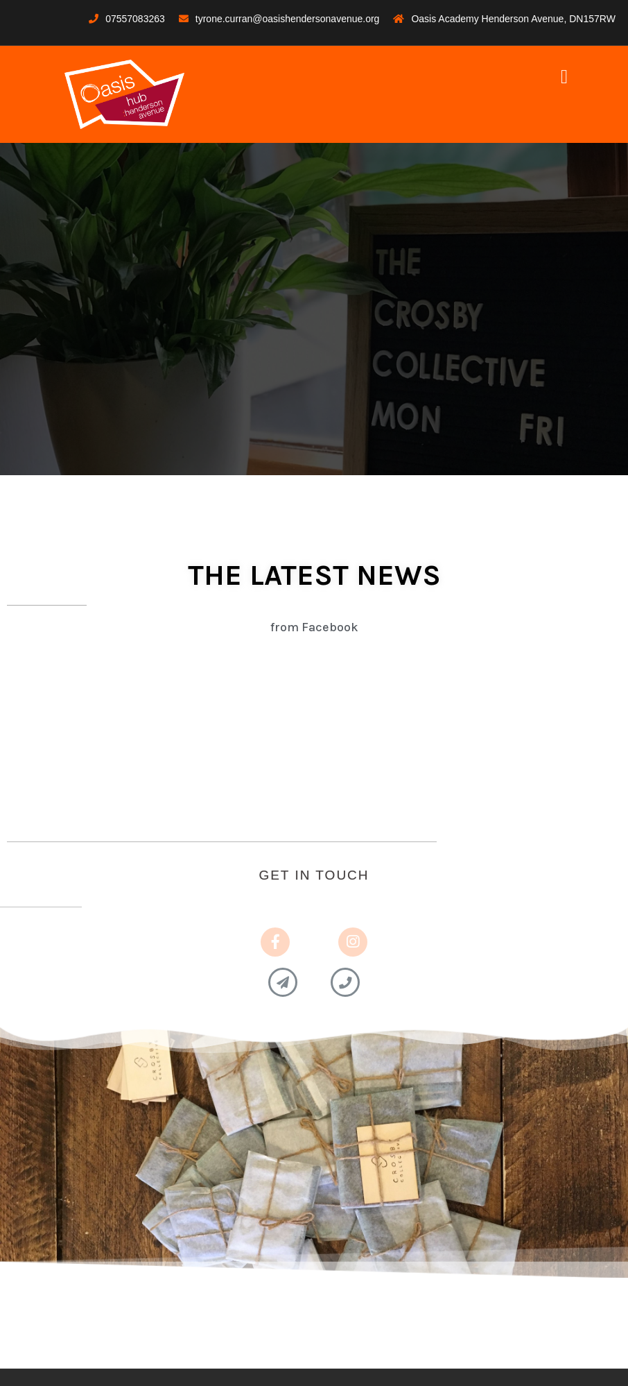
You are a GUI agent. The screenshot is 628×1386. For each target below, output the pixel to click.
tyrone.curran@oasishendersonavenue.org (287, 18)
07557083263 (135, 18)
